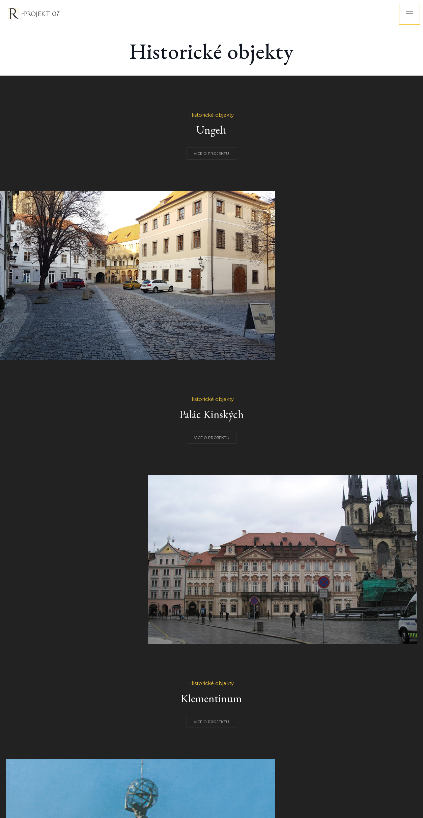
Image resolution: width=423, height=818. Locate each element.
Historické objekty (88, 142)
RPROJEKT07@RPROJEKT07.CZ (227, 786)
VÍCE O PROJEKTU (88, 180)
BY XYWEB (297, 786)
